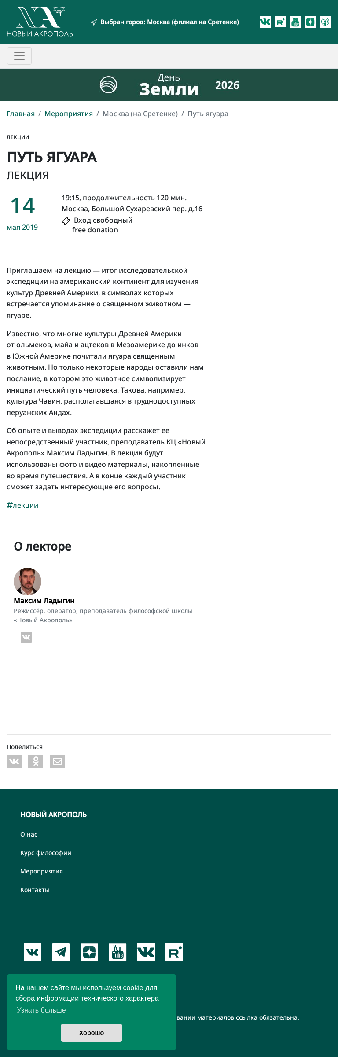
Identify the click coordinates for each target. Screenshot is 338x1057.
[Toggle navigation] (19, 56)
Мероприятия (68, 113)
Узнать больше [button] (41, 1010)
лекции (22, 505)
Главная (21, 113)
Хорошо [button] (91, 1032)
